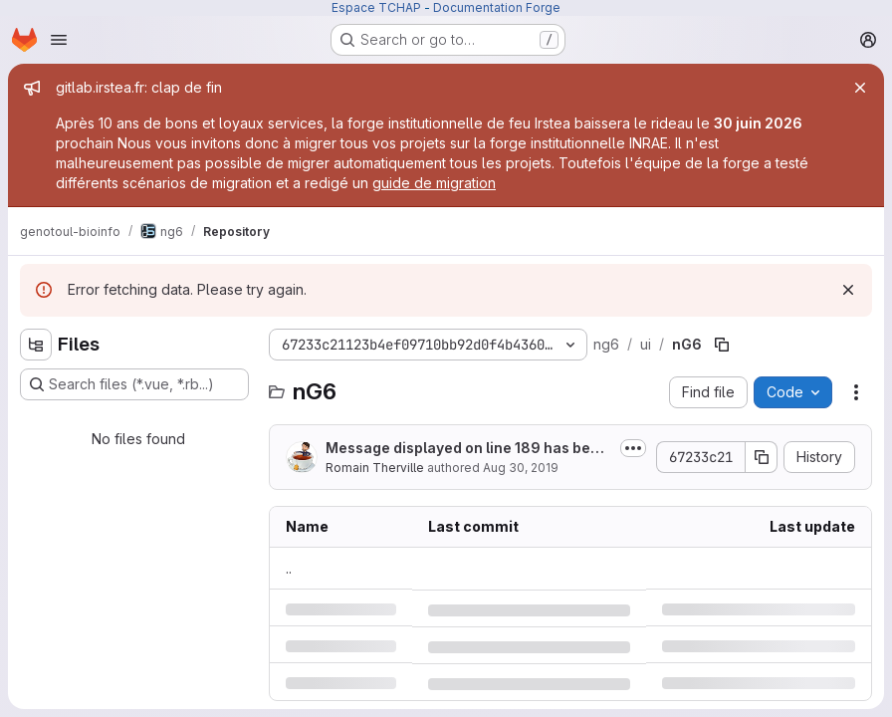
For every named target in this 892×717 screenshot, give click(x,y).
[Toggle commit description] (633, 448)
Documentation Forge (496, 7)
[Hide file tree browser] (36, 344)
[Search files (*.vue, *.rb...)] (134, 384)
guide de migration (434, 182)
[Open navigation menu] (59, 40)
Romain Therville (375, 467)
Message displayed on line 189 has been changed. (467, 448)
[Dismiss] (848, 290)
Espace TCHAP (376, 7)
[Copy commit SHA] (762, 457)
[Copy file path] (722, 344)
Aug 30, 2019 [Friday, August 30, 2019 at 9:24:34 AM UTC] (520, 467)
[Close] (860, 88)
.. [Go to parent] (289, 568)
